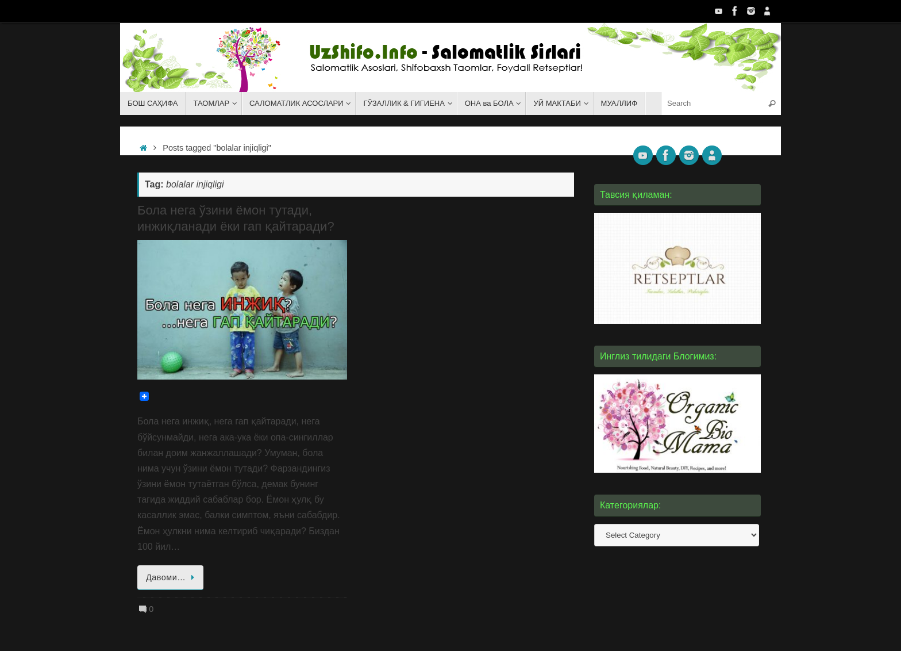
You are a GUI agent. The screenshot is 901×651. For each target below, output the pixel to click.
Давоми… (172, 577)
